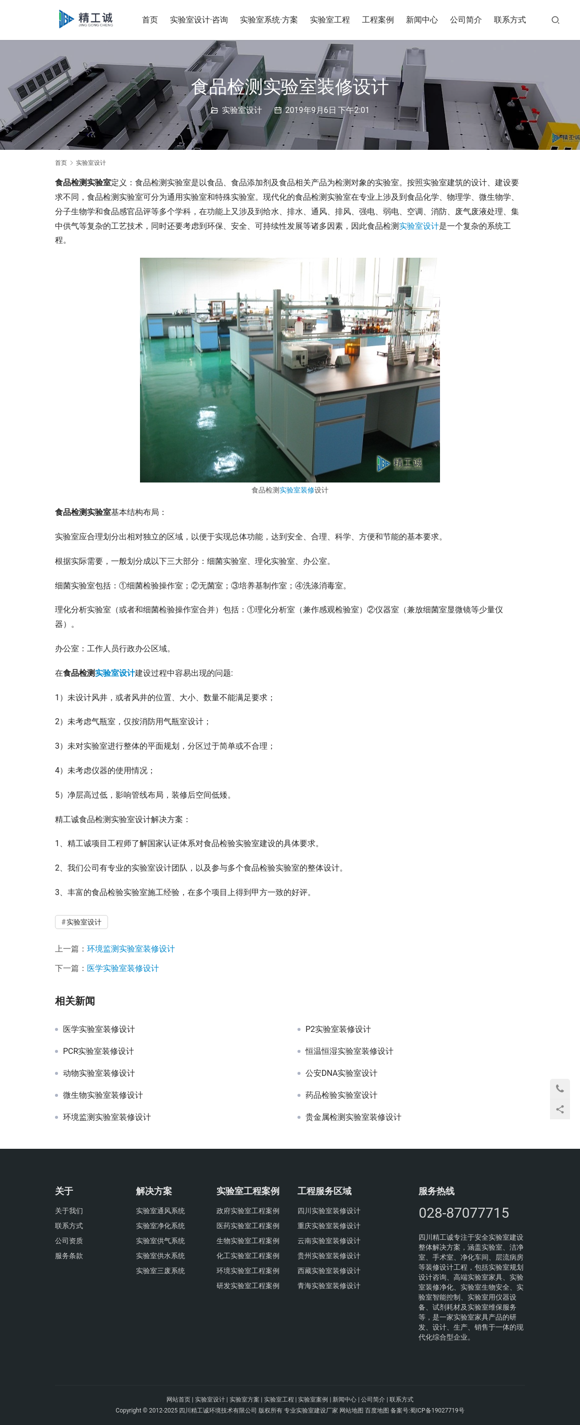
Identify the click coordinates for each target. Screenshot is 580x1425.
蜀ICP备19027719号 (437, 1410)
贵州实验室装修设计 (329, 1256)
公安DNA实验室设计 (342, 1073)
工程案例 (382, 19)
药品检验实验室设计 (342, 1095)
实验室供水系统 (160, 1256)
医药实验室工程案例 (248, 1226)
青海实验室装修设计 (329, 1286)
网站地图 (352, 1410)
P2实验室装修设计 (338, 1029)
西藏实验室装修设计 (329, 1271)
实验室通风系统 (160, 1211)
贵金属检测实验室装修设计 (354, 1117)
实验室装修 (297, 490)
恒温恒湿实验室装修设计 (350, 1051)
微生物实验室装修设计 (103, 1095)
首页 (153, 19)
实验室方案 (245, 1399)
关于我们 (69, 1211)
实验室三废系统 (160, 1271)
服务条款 (69, 1256)
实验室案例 (313, 1399)
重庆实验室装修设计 (329, 1226)
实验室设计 (242, 110)
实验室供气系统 (160, 1241)
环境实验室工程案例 (248, 1271)
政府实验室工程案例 (248, 1211)
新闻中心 (426, 19)
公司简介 (470, 19)
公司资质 (69, 1241)
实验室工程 (334, 19)
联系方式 (514, 19)
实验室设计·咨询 (202, 19)
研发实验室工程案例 (248, 1286)
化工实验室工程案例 (248, 1256)
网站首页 (178, 1399)
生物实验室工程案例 (248, 1241)
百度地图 (377, 1410)
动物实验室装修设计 (99, 1073)
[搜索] (559, 19)
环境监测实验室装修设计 (131, 948)
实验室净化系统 (160, 1226)
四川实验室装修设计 (329, 1211)
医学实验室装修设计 (123, 968)
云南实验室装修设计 (329, 1241)
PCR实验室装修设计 (98, 1051)
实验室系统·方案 (272, 19)
